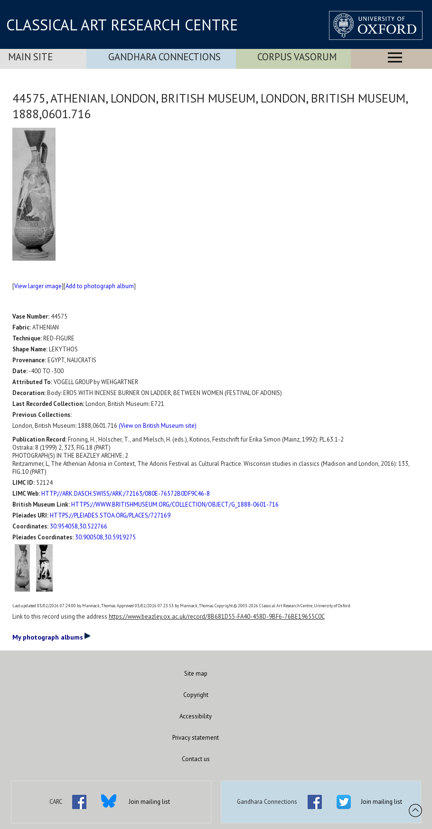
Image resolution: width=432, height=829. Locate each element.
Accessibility (195, 716)
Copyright (195, 695)
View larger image (38, 286)
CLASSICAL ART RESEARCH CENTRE (122, 25)
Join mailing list (149, 802)
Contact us (196, 759)
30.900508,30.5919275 (105, 537)
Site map (195, 673)
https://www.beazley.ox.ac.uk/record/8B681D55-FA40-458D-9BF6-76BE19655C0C (217, 616)
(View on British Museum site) (158, 426)
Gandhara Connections (164, 56)
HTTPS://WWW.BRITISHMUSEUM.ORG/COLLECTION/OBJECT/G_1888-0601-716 (175, 504)
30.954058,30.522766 (78, 526)
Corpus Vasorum (297, 56)
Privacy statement (195, 738)
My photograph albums (51, 636)
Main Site (30, 56)
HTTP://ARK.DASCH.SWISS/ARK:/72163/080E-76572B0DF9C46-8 (125, 494)
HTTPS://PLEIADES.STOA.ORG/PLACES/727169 (110, 515)
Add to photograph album (100, 286)
